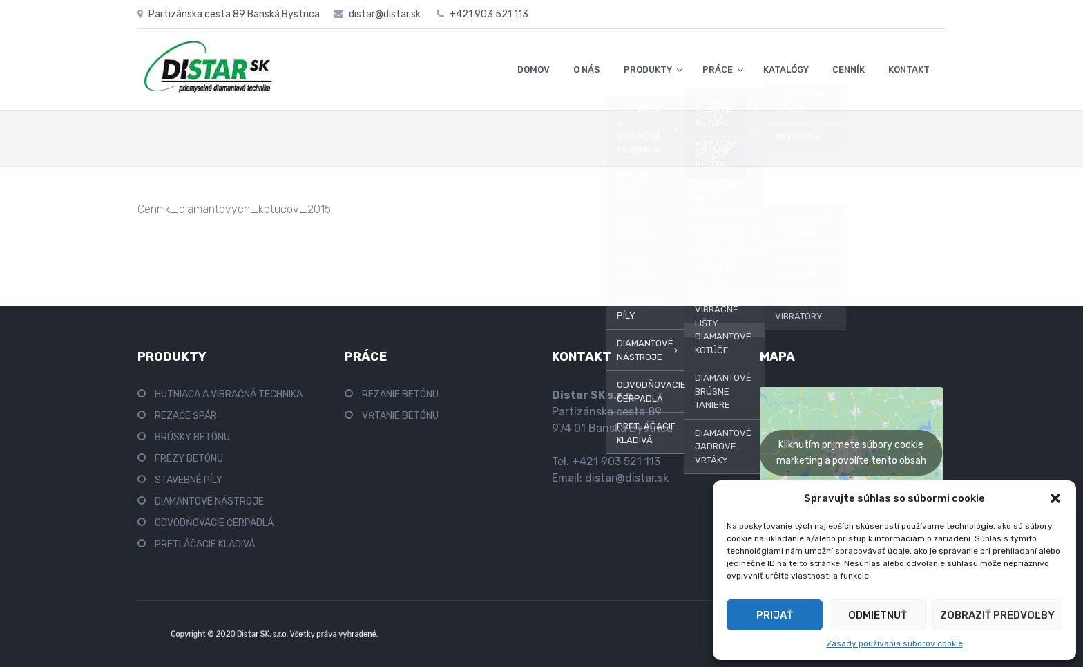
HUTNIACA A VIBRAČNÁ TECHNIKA (229, 394)
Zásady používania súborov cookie (895, 643)
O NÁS (586, 69)
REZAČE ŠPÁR (186, 416)
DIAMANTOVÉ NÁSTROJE (209, 501)
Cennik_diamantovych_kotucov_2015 (234, 209)
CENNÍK (848, 69)
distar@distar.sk (627, 478)
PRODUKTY (648, 69)
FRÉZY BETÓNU (189, 458)
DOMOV (533, 69)
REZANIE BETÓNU (400, 394)
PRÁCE (717, 69)
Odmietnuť (877, 615)
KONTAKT (909, 69)
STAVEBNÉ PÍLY (188, 480)
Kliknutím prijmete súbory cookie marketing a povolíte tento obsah (851, 453)
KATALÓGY (786, 69)
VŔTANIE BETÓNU (400, 416)
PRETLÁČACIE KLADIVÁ (205, 544)
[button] (1055, 498)
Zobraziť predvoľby (997, 615)
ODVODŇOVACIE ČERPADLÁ (214, 523)
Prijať (774, 615)
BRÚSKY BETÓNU (192, 437)
